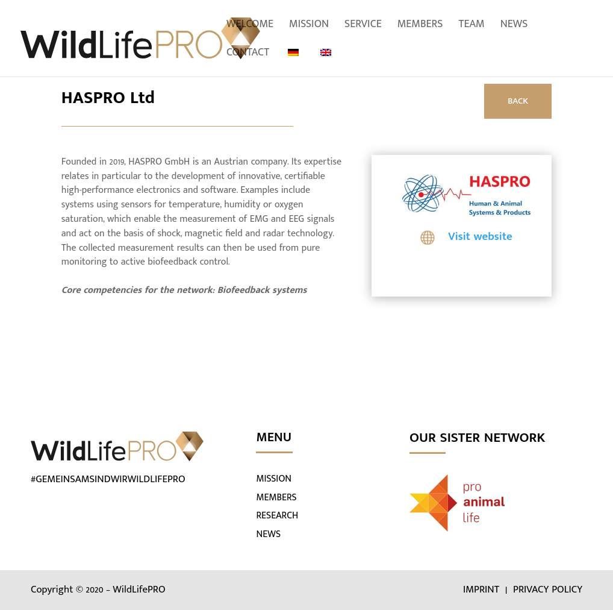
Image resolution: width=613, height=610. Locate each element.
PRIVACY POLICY (547, 589)
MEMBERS (276, 497)
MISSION (273, 479)
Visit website (480, 236)
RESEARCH (277, 516)
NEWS (268, 534)
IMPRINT (482, 589)
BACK (518, 100)
